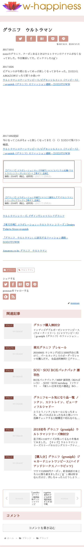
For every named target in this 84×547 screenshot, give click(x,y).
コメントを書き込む (42, 528)
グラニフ (9, 270)
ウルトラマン (26, 270)
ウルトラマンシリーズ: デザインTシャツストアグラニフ (33, 216)
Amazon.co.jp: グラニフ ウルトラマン (25, 250)
